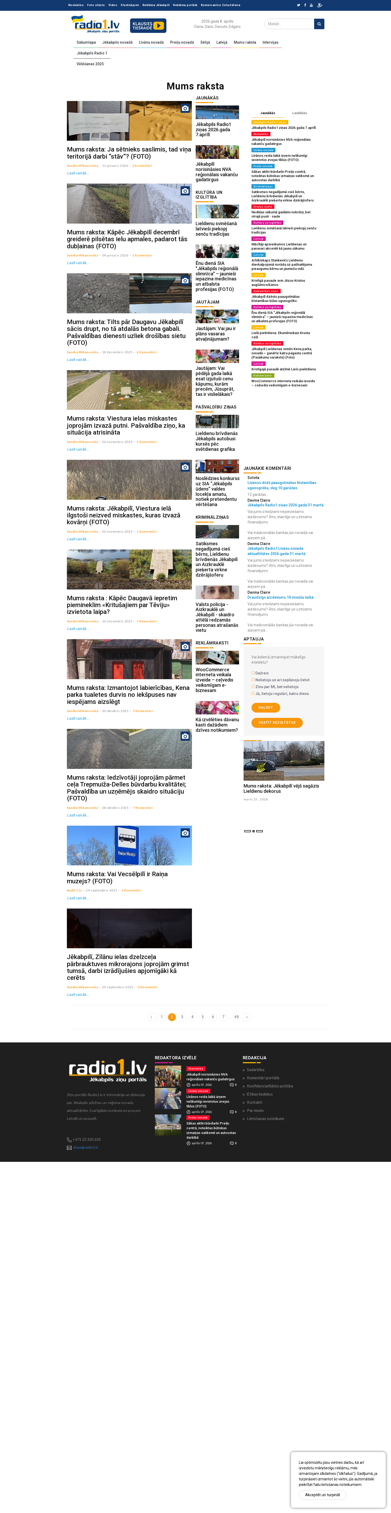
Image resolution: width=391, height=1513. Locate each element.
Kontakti (254, 1453)
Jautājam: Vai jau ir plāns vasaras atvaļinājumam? (216, 394)
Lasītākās (299, 113)
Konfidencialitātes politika (270, 1436)
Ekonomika (261, 134)
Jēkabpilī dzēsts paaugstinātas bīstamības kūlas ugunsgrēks (275, 299)
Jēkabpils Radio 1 (92, 53)
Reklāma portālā (185, 5)
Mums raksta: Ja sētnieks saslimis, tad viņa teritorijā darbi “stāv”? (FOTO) (129, 188)
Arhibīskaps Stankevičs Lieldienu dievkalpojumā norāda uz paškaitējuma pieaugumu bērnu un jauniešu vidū (281, 264)
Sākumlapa (86, 42)
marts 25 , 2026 (256, 834)
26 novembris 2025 (117, 582)
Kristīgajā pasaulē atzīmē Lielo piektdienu (283, 369)
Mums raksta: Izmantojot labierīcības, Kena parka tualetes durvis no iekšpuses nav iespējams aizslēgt (128, 940)
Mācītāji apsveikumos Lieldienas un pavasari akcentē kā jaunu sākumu (278, 246)
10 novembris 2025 (117, 832)
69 (237, 1368)
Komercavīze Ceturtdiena (220, 5)
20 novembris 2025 (117, 707)
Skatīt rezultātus (277, 722)
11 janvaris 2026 (115, 201)
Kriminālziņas (263, 186)
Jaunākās (267, 113)
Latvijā (221, 42)
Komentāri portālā (263, 1428)
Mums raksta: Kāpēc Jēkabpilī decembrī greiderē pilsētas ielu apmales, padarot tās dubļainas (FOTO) (127, 309)
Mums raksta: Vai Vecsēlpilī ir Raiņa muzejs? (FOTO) (117, 1193)
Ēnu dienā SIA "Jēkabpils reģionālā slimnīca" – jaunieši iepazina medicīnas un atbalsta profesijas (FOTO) (217, 324)
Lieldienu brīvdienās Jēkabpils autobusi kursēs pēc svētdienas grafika (217, 525)
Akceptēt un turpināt (322, 1494)
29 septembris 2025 (101, 1206)
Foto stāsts (96, 5)
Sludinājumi (130, 5)
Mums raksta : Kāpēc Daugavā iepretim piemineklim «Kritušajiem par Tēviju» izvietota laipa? (122, 815)
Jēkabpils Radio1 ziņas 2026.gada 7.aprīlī (213, 141)
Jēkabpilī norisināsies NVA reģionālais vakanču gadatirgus (217, 195)
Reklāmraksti (263, 375)
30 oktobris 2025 (115, 957)
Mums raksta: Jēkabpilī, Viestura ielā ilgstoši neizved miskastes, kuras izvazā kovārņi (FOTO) (123, 691)
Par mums (255, 1461)
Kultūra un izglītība (267, 222)
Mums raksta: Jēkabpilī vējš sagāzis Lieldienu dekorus (281, 823)
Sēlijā (205, 42)
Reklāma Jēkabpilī (156, 5)
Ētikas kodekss (260, 1445)
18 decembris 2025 (117, 457)
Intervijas (271, 42)
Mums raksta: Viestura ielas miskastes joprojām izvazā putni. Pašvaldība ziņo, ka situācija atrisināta (126, 566)
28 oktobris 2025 (115, 1088)
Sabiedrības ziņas (266, 291)
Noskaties (76, 5)
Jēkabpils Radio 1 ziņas (270, 122)
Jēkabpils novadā (117, 42)
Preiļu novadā (182, 42)
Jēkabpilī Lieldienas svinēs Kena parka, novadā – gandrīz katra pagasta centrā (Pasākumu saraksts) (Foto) (281, 353)
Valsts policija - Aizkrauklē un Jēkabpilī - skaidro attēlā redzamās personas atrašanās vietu (217, 737)
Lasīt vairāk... (78, 208)
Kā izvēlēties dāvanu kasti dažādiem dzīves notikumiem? (217, 868)
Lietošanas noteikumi (265, 1469)
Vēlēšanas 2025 (90, 64)
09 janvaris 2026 (115, 325)
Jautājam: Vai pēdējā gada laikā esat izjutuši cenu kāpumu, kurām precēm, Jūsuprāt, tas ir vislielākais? (215, 453)
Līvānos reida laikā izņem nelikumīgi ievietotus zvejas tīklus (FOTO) (279, 158)
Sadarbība (255, 1420)
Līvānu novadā (151, 42)
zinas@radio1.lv (85, 1498)
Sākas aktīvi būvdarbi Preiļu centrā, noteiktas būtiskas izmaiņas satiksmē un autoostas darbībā (282, 176)
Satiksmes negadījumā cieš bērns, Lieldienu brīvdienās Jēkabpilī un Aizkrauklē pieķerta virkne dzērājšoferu (217, 667)
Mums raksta (245, 42)
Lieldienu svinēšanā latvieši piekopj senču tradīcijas (216, 265)
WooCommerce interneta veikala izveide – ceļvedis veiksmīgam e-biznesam (214, 811)
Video (112, 5)
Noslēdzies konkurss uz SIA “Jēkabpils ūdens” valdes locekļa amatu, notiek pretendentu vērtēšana (218, 587)
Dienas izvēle (263, 206)
